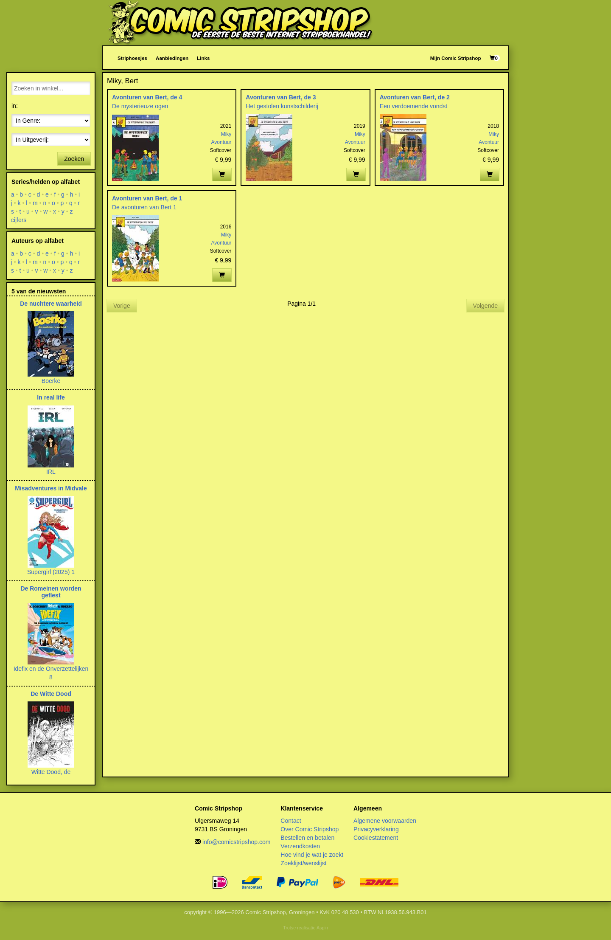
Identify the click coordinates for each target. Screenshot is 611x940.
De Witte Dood (51, 693)
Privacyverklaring (376, 829)
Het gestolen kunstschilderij (282, 106)
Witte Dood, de (51, 771)
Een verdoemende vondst (414, 106)
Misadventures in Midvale (51, 488)
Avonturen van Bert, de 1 (147, 198)
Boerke (51, 380)
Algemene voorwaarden (384, 820)
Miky (226, 134)
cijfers (18, 220)
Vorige (121, 305)
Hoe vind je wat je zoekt (311, 854)
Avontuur (221, 142)
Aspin (322, 927)
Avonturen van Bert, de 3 (281, 97)
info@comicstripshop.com (236, 842)
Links (203, 58)
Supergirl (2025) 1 (51, 572)
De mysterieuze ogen (140, 106)
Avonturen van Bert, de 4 (147, 97)
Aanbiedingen (172, 58)
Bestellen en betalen (307, 837)
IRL (51, 471)
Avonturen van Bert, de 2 (415, 97)
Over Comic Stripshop (309, 829)
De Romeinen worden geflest (50, 591)
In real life (50, 397)
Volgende (485, 305)
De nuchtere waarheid (51, 303)
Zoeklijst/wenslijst (303, 863)
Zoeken (74, 158)
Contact (290, 820)
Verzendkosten (300, 846)
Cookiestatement (375, 837)
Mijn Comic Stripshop (455, 58)
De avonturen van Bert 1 (144, 207)
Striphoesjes (132, 58)
